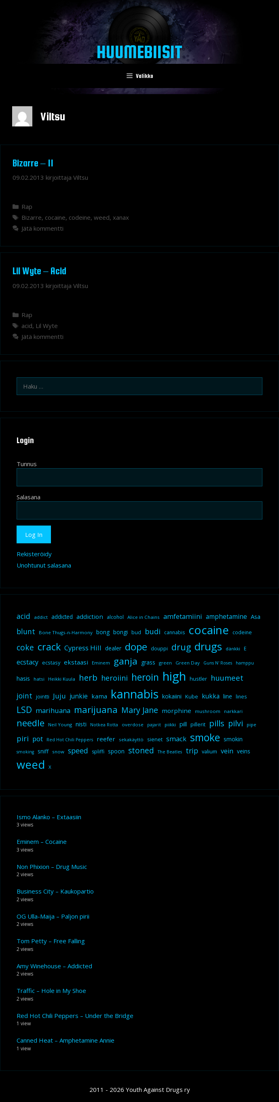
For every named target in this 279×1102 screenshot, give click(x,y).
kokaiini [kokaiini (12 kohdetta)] (172, 696)
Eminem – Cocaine (42, 841)
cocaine (55, 217)
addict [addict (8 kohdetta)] (41, 617)
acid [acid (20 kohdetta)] (23, 616)
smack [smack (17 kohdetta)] (176, 738)
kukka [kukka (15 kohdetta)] (211, 696)
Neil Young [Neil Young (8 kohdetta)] (60, 724)
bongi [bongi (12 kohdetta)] (120, 632)
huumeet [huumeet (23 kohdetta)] (227, 678)
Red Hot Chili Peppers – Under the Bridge (75, 1016)
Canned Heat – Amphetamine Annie (65, 1040)
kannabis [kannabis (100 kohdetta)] (135, 694)
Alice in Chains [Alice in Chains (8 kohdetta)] (143, 617)
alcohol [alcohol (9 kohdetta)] (115, 617)
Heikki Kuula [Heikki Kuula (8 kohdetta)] (61, 679)
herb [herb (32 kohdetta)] (88, 677)
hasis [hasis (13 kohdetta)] (23, 678)
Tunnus (27, 464)
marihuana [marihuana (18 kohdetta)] (53, 710)
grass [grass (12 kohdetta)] (148, 662)
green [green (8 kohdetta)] (165, 663)
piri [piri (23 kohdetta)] (23, 738)
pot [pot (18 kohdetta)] (37, 738)
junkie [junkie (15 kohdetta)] (79, 696)
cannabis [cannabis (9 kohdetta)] (174, 632)
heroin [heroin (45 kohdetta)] (145, 677)
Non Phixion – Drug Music (52, 866)
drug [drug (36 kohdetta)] (181, 647)
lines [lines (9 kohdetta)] (241, 696)
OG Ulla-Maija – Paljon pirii (53, 916)
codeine (80, 217)
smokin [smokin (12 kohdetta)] (233, 739)
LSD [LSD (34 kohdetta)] (24, 709)
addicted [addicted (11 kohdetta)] (62, 616)
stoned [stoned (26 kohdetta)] (141, 750)
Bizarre (31, 217)
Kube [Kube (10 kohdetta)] (191, 696)
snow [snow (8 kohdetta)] (58, 752)
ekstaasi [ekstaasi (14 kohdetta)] (76, 662)
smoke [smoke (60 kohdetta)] (205, 737)
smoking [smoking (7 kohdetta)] (25, 752)
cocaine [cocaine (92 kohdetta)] (208, 629)
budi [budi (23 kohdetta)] (153, 631)
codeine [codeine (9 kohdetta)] (242, 632)
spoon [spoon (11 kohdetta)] (116, 751)
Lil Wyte (47, 326)
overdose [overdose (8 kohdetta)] (133, 724)
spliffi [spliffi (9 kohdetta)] (98, 751)
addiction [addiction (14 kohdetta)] (89, 616)
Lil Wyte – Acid (39, 270)
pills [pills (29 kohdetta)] (216, 723)
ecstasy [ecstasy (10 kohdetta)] (51, 662)
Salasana (28, 497)
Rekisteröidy (34, 554)
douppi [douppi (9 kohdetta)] (159, 648)
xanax (121, 217)
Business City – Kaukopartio (55, 891)
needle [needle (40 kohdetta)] (30, 723)
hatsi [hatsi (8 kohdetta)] (39, 679)
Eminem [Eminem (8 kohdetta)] (101, 663)
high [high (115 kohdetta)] (174, 676)
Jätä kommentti (42, 228)
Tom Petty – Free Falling (51, 941)
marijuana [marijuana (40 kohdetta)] (96, 709)
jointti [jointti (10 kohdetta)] (42, 696)
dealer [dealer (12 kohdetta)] (113, 648)
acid (26, 326)
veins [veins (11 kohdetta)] (243, 751)
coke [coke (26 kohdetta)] (25, 647)
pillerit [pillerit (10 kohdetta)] (197, 724)
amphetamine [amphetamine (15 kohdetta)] (226, 616)
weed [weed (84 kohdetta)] (31, 764)
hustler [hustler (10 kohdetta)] (198, 678)
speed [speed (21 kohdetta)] (78, 750)
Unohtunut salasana (44, 565)
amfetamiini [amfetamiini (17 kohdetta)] (182, 616)
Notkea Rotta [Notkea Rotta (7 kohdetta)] (104, 725)
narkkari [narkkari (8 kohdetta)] (233, 711)
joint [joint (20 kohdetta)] (24, 695)
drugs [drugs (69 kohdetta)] (208, 646)
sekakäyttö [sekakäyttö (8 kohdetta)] (131, 739)
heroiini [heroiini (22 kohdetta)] (114, 678)
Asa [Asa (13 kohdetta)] (255, 616)
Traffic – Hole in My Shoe (51, 990)
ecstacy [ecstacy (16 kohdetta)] (27, 662)
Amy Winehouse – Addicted (54, 966)
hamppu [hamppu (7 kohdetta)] (245, 663)
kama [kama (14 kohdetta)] (99, 696)
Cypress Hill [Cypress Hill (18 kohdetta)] (82, 647)
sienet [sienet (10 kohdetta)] (155, 739)
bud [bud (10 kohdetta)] (136, 632)
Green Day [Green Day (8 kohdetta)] (187, 663)
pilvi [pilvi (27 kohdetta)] (235, 723)
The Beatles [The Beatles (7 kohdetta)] (170, 752)
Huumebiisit (139, 52)
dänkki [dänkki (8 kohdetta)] (233, 649)
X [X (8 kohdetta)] (50, 767)
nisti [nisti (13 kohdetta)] (81, 724)
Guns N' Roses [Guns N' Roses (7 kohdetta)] (217, 663)
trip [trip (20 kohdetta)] (192, 750)
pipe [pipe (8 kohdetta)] (251, 724)
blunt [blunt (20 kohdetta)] (26, 631)
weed (102, 217)
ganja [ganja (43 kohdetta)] (125, 661)
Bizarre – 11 (33, 163)
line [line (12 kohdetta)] (227, 696)
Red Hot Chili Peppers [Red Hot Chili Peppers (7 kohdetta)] (69, 739)
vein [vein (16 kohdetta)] (227, 751)
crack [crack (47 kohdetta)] (49, 646)
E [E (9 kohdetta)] (245, 648)
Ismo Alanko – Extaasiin (49, 817)
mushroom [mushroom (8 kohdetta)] (207, 711)
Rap (26, 206)
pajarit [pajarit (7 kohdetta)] (154, 725)
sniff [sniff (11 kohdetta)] (43, 751)
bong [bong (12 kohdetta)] (103, 632)
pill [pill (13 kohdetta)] (183, 724)
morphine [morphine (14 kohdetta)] (176, 711)
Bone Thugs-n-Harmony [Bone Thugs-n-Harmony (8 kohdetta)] (66, 632)
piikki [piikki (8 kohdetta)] (170, 724)
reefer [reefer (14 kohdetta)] (106, 739)
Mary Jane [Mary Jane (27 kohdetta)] (139, 710)
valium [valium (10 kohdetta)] (209, 751)
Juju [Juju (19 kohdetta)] (59, 695)
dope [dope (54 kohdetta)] (136, 646)
